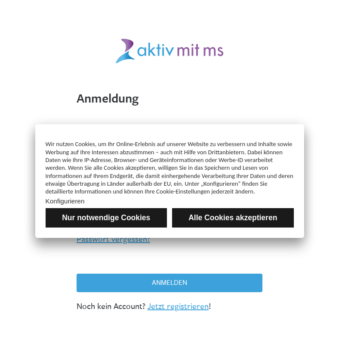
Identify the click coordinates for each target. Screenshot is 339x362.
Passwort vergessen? (113, 239)
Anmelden (169, 282)
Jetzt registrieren (178, 306)
